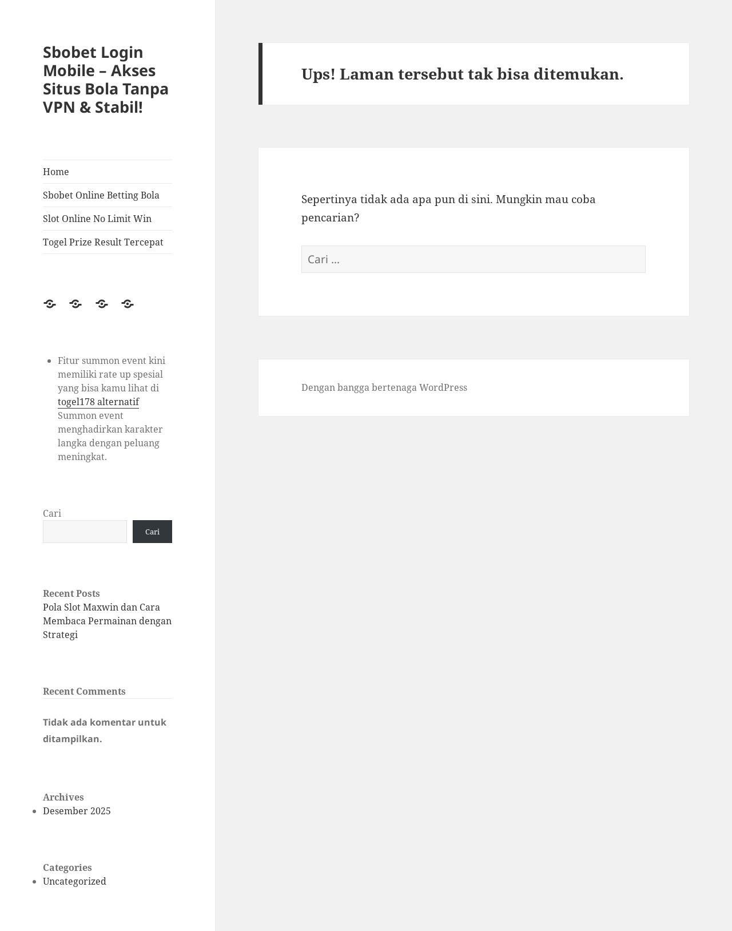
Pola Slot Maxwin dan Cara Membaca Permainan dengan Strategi (107, 621)
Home (56, 171)
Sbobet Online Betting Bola (101, 195)
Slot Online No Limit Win (97, 218)
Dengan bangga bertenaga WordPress (384, 387)
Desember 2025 (77, 811)
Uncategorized (74, 881)
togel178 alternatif (98, 401)
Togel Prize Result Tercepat (103, 242)
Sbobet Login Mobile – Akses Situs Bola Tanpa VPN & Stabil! (106, 79)
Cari (52, 513)
